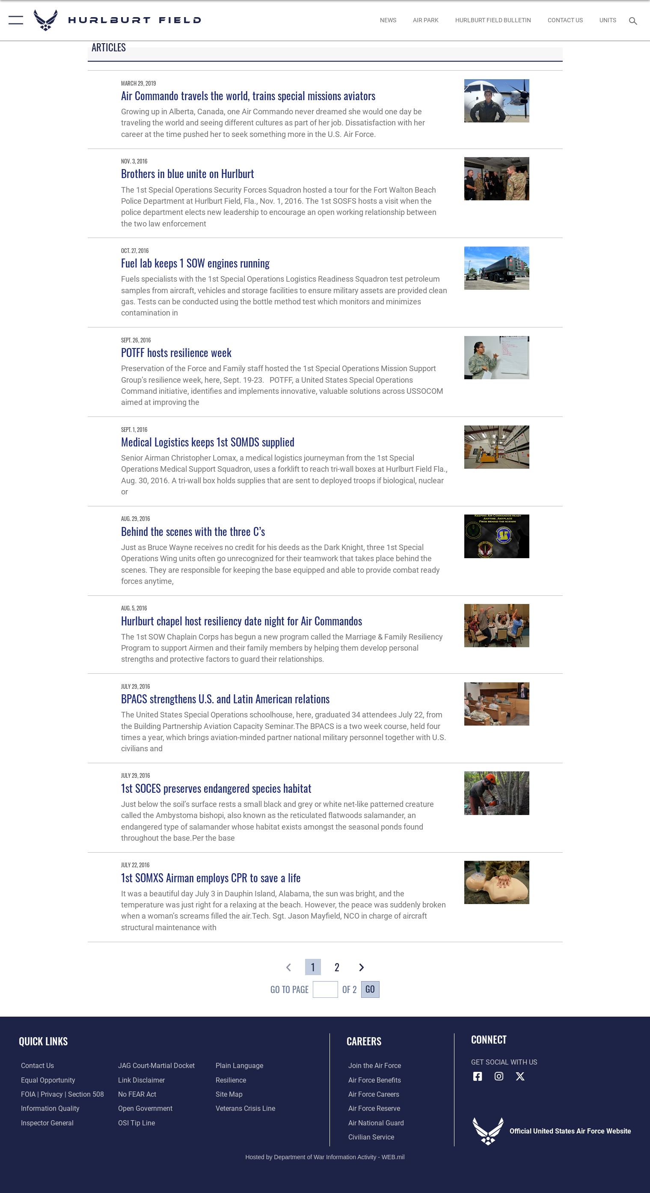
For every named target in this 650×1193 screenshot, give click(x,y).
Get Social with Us (504, 1062)
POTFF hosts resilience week (176, 352)
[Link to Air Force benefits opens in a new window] (373, 1080)
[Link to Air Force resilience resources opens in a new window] (231, 1080)
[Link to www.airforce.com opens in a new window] (373, 1065)
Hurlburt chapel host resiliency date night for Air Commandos (241, 620)
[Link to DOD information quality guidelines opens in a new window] (48, 1108)
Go (370, 989)
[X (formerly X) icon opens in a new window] (519, 1076)
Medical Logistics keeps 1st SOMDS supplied (207, 441)
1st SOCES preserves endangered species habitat (216, 788)
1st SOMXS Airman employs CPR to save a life (211, 877)
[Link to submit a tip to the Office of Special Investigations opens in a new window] (136, 1122)
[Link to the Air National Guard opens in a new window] (374, 1122)
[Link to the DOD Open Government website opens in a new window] (145, 1108)
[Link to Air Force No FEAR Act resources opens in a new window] (137, 1094)
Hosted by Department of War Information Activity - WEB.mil (324, 1156)
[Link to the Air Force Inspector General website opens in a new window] (45, 1122)
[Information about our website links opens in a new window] (141, 1080)
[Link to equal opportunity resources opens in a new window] (46, 1080)
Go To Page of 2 (313, 990)
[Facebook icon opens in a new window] (477, 1076)
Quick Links (43, 1040)
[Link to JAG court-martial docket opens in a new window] (156, 1065)
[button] (14, 20)
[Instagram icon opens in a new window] (499, 1076)
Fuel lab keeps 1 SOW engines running (195, 263)
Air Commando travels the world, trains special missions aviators (248, 95)
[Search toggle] (633, 20)
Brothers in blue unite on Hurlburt (187, 173)
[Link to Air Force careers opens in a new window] (372, 1094)
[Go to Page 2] (337, 967)
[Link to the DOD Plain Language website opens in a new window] (240, 1065)
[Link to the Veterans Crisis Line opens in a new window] (246, 1108)
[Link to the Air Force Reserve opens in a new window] (372, 1108)
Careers (364, 1040)
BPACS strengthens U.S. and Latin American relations (225, 698)
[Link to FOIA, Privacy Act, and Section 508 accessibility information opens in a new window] (60, 1094)
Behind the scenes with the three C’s (193, 531)
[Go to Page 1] (313, 967)
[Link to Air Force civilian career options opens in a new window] (369, 1136)
